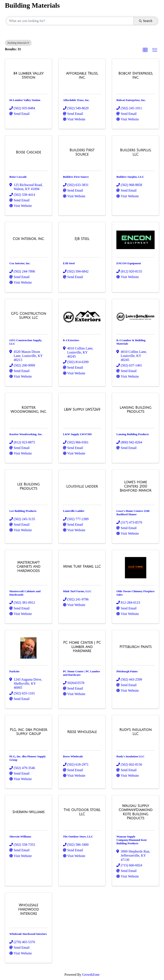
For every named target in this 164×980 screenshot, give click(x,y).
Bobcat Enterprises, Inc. (131, 100)
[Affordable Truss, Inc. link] (82, 75)
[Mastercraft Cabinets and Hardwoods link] (28, 566)
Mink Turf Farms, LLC (77, 591)
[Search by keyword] (70, 21)
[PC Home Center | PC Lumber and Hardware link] (82, 647)
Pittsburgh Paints (127, 671)
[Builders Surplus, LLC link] (135, 152)
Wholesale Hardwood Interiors (28, 933)
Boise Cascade (18, 176)
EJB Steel (69, 263)
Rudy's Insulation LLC (130, 756)
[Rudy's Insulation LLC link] (135, 732)
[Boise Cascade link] (28, 152)
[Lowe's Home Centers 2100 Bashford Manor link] (135, 486)
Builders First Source (76, 176)
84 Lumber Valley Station (24, 100)
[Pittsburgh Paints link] (136, 647)
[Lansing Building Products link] (135, 410)
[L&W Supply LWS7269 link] (82, 409)
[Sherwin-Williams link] (28, 812)
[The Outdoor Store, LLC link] (82, 812)
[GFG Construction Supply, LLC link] (28, 316)
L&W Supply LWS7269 (77, 434)
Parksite (14, 671)
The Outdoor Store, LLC (78, 836)
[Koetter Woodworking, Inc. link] (28, 410)
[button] (145, 50)
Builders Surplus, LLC (130, 176)
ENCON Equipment (128, 263)
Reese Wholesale (73, 756)
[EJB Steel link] (82, 239)
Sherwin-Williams (20, 836)
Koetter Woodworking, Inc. (25, 434)
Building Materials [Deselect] (18, 42)
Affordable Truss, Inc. (76, 100)
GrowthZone (91, 974)
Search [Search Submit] (145, 21)
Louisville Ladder (74, 510)
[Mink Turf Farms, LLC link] (82, 566)
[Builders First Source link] (82, 152)
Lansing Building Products (132, 434)
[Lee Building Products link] (28, 486)
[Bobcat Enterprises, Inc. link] (135, 75)
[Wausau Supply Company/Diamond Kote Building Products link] (135, 812)
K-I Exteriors (71, 340)
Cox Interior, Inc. (19, 263)
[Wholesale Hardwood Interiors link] (28, 909)
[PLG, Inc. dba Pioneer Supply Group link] (28, 732)
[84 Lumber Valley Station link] (28, 75)
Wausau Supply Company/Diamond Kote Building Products (131, 840)
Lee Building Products (23, 510)
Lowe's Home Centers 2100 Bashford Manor (132, 512)
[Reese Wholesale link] (82, 732)
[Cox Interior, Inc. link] (28, 239)
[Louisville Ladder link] (82, 486)
